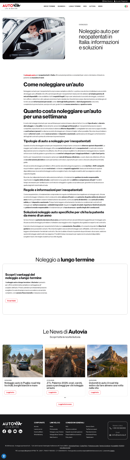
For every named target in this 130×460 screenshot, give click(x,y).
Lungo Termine (75, 6)
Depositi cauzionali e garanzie (74, 432)
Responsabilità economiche (73, 434)
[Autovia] (12, 6)
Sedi (85, 6)
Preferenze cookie (93, 446)
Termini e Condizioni (104, 446)
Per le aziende (54, 429)
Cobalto (112, 450)
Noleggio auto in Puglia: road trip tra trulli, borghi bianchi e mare (22, 384)
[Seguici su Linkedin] (20, 431)
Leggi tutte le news (65, 404)
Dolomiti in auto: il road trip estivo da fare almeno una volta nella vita (106, 385)
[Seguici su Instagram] (9, 431)
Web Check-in (54, 437)
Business (61, 6)
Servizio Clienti (90, 426)
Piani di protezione (91, 432)
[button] (4, 456)
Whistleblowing (38, 434)
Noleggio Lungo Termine (56, 432)
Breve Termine (49, 6)
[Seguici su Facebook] (4, 431)
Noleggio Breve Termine (56, 434)
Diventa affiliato (38, 432)
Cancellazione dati (65, 448)
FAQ (67, 426)
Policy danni (69, 437)
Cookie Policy (84, 446)
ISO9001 (121, 446)
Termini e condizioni (71, 429)
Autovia (92, 6)
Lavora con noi (38, 429)
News (100, 6)
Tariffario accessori (91, 429)
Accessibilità (114, 446)
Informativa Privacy (91, 434)
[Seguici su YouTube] (15, 431)
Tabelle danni (89, 437)
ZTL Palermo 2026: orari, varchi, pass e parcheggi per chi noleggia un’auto (65, 385)
